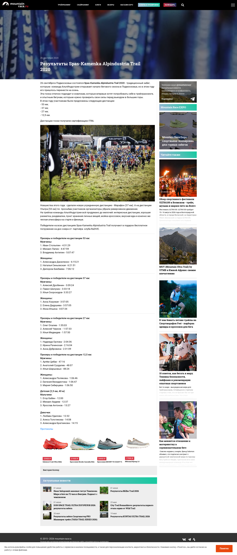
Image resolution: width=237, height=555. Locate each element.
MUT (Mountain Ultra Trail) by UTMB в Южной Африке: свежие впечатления (177, 270)
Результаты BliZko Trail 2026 (124, 491)
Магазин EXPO (126, 5)
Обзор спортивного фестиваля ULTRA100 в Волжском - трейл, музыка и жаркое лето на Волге (177, 202)
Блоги (98, 5)
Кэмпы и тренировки (148, 5)
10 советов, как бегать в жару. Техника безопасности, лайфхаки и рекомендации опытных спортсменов (176, 378)
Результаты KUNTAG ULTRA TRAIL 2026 (130, 516)
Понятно (224, 548)
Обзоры (110, 5)
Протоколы (46, 429)
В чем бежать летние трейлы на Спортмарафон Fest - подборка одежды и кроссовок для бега (177, 323)
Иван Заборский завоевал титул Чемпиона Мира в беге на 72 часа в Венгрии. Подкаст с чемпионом (75, 494)
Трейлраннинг (64, 5)
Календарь (170, 5)
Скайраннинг (83, 5)
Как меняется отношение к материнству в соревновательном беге (174, 444)
